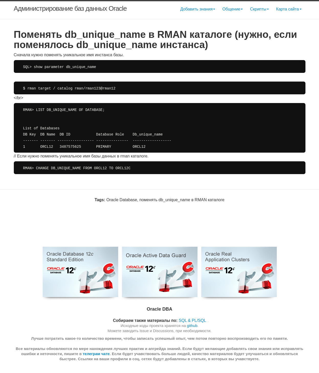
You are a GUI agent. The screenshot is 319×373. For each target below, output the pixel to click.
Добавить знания (197, 9)
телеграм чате (96, 354)
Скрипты (259, 9)
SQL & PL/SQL (192, 320)
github (192, 325)
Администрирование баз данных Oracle (70, 8)
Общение (232, 9)
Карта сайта (288, 9)
